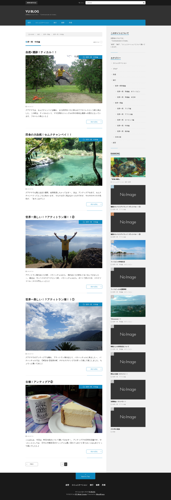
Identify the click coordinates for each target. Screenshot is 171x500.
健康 (62, 23)
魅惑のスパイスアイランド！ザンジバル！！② (125, 234)
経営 (29, 23)
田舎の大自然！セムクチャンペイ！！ (49, 134)
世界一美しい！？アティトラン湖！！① (50, 299)
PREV (31, 464)
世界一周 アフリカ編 (125, 114)
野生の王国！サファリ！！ (119, 374)
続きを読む (94, 122)
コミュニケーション (42, 23)
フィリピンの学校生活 (118, 262)
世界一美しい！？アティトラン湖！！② (50, 217)
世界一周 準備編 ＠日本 (126, 97)
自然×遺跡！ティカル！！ (41, 52)
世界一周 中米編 (92, 57)
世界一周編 (119, 103)
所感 (70, 23)
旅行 (55, 23)
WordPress (100, 494)
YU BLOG (32, 11)
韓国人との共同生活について (120, 346)
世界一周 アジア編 (124, 108)
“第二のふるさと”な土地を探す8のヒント (92, 2)
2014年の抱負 (115, 429)
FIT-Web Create (81, 494)
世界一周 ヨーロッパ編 (125, 120)
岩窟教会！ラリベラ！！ (118, 401)
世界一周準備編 (120, 86)
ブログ (115, 69)
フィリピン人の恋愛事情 (118, 289)
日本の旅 (118, 137)
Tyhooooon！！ (116, 319)
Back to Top (85, 476)
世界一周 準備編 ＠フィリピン (128, 91)
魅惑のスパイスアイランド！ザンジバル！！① (125, 207)
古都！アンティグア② (39, 381)
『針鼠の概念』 (116, 179)
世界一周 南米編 (123, 131)
